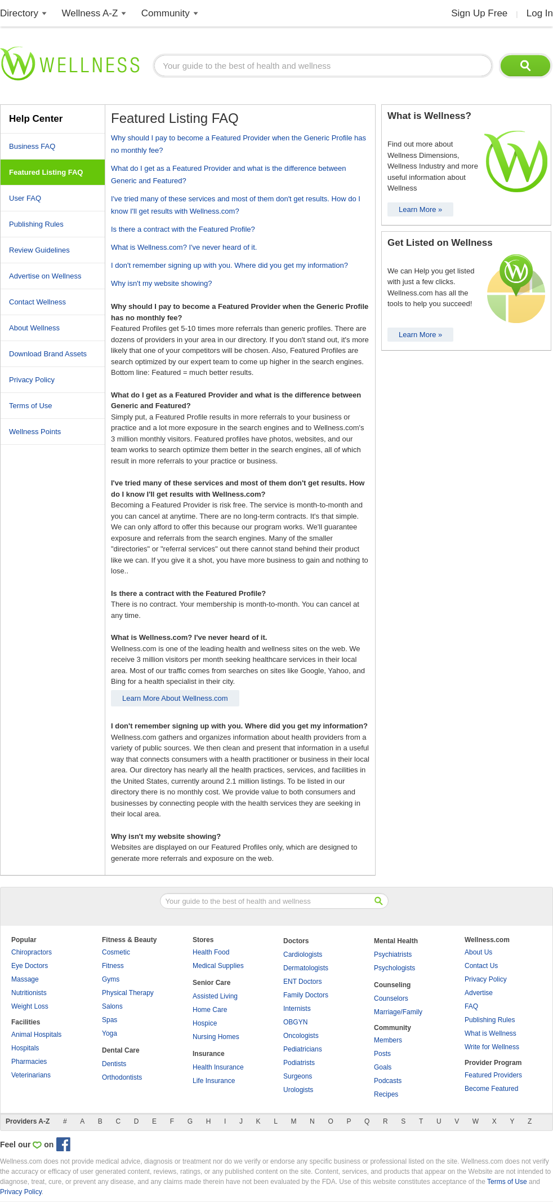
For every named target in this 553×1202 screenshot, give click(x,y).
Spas (109, 1020)
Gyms (110, 979)
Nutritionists (29, 993)
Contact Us (481, 966)
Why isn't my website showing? (161, 283)
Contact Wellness (37, 302)
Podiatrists (299, 1063)
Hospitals (25, 1048)
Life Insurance (214, 1081)
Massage (25, 979)
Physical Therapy (128, 993)
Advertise (479, 993)
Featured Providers (493, 1075)
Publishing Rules (36, 224)
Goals (382, 1067)
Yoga (109, 1033)
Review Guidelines (39, 250)
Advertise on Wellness (45, 276)
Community (165, 13)
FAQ (471, 1006)
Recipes (386, 1094)
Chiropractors (31, 952)
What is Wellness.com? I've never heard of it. (184, 247)
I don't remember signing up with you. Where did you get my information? (229, 265)
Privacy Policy (32, 379)
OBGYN (295, 1022)
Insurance (209, 1054)
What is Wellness (490, 1033)
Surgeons (297, 1076)
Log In (540, 13)
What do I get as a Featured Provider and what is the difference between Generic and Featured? (228, 174)
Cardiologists (302, 954)
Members (388, 1040)
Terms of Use (30, 405)
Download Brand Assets (48, 354)
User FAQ (25, 198)
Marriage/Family (398, 1012)
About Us (478, 952)
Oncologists (301, 1036)
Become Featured (491, 1089)
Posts (382, 1054)
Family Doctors (305, 995)
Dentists (114, 1064)
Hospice (205, 1023)
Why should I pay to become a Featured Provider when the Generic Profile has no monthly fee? (238, 144)
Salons (112, 1006)
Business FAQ (32, 146)
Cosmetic (116, 952)
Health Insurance (218, 1067)
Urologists (298, 1090)
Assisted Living (215, 996)
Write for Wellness (492, 1047)
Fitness (113, 966)
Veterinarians (31, 1075)
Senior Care (211, 983)
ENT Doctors (302, 982)
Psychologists (394, 968)
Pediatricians (302, 1049)
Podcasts (388, 1081)
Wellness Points (35, 431)
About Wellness (34, 328)
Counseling (392, 985)
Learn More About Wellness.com (175, 698)
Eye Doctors (29, 966)
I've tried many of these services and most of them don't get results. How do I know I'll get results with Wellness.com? (235, 205)
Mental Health (396, 941)
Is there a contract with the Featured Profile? (183, 229)
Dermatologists (305, 968)
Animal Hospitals (36, 1035)
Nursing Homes (216, 1037)
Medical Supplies (218, 966)
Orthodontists (122, 1077)
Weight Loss (29, 1006)
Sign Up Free (479, 13)
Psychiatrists (393, 954)
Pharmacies (29, 1062)
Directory (19, 13)
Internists (297, 1009)
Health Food (211, 952)
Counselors (391, 998)
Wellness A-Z (90, 13)
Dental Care (121, 1050)
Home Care (210, 1010)
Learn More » (420, 209)
